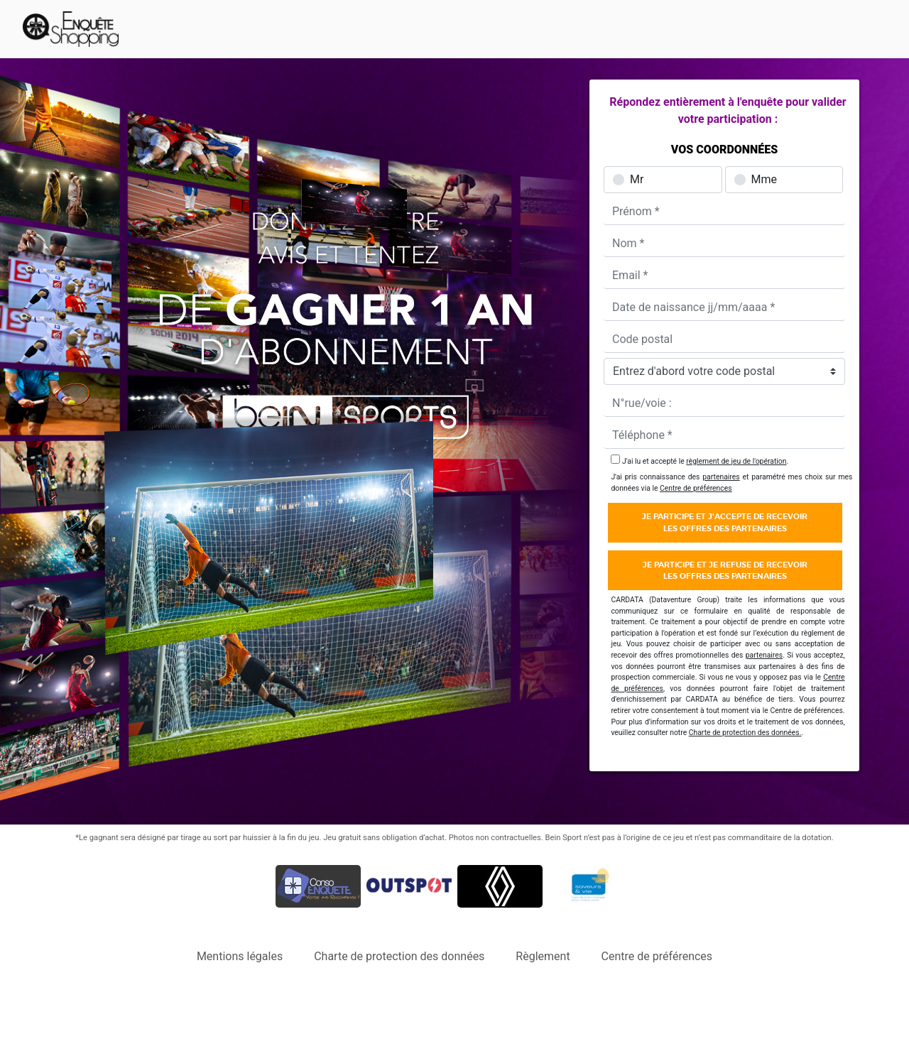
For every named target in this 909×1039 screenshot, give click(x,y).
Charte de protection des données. (745, 732)
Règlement (543, 956)
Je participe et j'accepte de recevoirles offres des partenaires (724, 522)
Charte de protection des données (399, 956)
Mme (764, 179)
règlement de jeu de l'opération (736, 461)
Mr (636, 179)
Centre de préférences (696, 488)
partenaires (720, 477)
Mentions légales (240, 956)
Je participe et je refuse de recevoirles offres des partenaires (725, 571)
